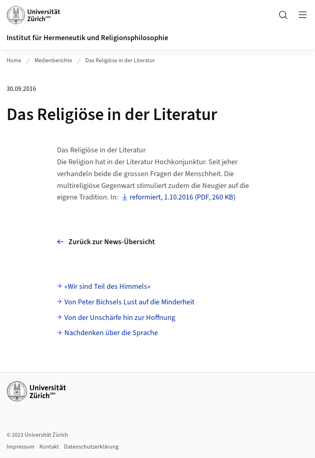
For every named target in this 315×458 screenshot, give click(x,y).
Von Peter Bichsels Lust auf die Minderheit (129, 302)
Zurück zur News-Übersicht (106, 242)
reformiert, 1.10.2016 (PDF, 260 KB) (182, 197)
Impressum (20, 447)
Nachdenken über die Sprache (111, 333)
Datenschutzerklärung (91, 447)
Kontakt (49, 447)
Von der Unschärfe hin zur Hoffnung (119, 318)
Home (14, 61)
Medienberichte (53, 61)
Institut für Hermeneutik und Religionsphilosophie (87, 38)
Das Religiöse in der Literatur (120, 61)
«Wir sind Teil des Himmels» (107, 286)
